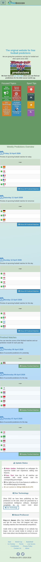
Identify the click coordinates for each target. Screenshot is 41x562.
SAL (4, 390)
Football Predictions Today (16, 108)
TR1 (4, 399)
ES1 (4, 167)
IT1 (4, 185)
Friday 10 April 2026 (10, 153)
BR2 (4, 439)
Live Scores (31, 111)
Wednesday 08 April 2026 (12, 377)
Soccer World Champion (17, 93)
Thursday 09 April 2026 (11, 351)
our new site (18, 76)
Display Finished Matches (29, 368)
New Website (6, 93)
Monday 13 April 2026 (11, 301)
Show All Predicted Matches (28, 189)
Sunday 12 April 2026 (11, 261)
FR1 (4, 176)
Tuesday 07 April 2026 (11, 421)
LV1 (4, 403)
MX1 (4, 327)
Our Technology (6, 108)
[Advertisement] (20, 26)
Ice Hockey (31, 96)
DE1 (4, 211)
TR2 (4, 408)
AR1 (4, 323)
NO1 (4, 444)
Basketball (31, 88)
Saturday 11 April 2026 (11, 198)
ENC (4, 448)
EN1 (4, 435)
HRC (4, 395)
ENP (4, 172)
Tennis (31, 104)
